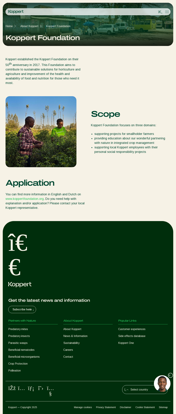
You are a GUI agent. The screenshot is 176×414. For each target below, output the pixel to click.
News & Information (75, 336)
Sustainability (71, 342)
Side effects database (131, 336)
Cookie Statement (145, 407)
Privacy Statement (106, 407)
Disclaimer (125, 407)
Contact (68, 356)
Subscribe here (24, 309)
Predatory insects (19, 336)
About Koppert (29, 26)
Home (9, 26)
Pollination (14, 370)
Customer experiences (131, 329)
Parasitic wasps (18, 342)
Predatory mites (18, 329)
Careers (68, 349)
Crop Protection (18, 363)
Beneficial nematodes (21, 349)
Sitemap (163, 407)
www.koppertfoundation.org (25, 199)
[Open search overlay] (160, 11)
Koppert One (126, 342)
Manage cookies (83, 407)
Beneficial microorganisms (24, 356)
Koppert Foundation (58, 26)
